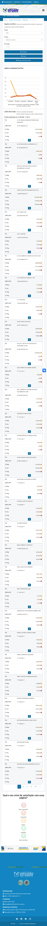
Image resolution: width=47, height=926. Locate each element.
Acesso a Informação (15, 20)
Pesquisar (23, 52)
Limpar (23, 56)
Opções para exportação (23, 60)
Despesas (25, 20)
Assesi (17, 923)
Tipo (6, 37)
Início (5, 20)
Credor (7, 44)
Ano (6, 30)
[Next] (35, 787)
